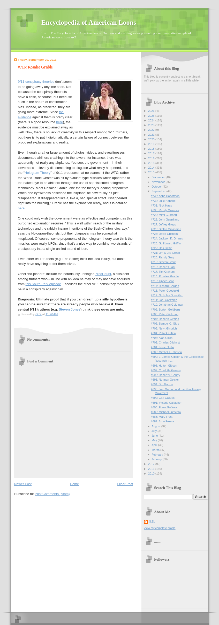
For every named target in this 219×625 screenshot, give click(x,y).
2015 (151, 162)
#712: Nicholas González (167, 295)
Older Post (125, 484)
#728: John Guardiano (165, 219)
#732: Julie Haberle (163, 200)
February (158, 454)
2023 (151, 125)
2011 (151, 468)
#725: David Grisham (164, 233)
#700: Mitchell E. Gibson (166, 352)
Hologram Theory (37, 173)
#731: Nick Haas (161, 205)
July (154, 430)
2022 (151, 129)
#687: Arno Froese (163, 421)
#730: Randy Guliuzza (165, 210)
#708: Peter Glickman (164, 314)
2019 (151, 144)
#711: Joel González (164, 299)
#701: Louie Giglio (162, 347)
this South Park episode (43, 284)
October (157, 186)
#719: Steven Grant (163, 262)
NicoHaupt (103, 274)
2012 (151, 463)
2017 (151, 153)
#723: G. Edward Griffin (166, 243)
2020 (151, 139)
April (155, 445)
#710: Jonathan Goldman (167, 304)
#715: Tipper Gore (162, 281)
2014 (151, 167)
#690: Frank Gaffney (164, 407)
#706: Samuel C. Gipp (165, 323)
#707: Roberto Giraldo (165, 318)
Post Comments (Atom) (52, 494)
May (155, 440)
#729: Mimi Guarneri (164, 214)
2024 (151, 120)
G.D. (152, 521)
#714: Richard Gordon (165, 285)
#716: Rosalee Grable (165, 276)
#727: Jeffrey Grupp (163, 224)
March (156, 449)
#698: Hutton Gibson (164, 365)
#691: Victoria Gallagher (166, 402)
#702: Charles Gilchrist (165, 342)
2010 (151, 473)
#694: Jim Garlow (162, 384)
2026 (151, 110)
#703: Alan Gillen (162, 337)
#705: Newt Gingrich (164, 328)
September (159, 191)
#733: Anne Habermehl (165, 195)
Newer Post (23, 484)
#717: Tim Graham (163, 271)
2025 (151, 115)
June (155, 435)
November (158, 181)
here (59, 122)
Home (74, 484)
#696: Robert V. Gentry (165, 374)
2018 (151, 148)
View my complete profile (160, 528)
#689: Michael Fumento (166, 412)
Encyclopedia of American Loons (88, 22)
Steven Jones (69, 309)
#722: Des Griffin (161, 248)
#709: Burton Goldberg (165, 309)
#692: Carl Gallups (163, 397)
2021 (151, 134)
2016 (151, 158)
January (157, 459)
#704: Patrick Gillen (163, 333)
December (158, 177)
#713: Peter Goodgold (165, 290)
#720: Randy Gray (162, 257)
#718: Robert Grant (163, 267)
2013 (151, 172)
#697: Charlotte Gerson (166, 370)
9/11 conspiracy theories (36, 82)
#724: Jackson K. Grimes (167, 238)
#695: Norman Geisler (165, 379)
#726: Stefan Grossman (166, 229)
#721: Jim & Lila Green (165, 252)
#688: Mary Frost (162, 416)
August (156, 426)
